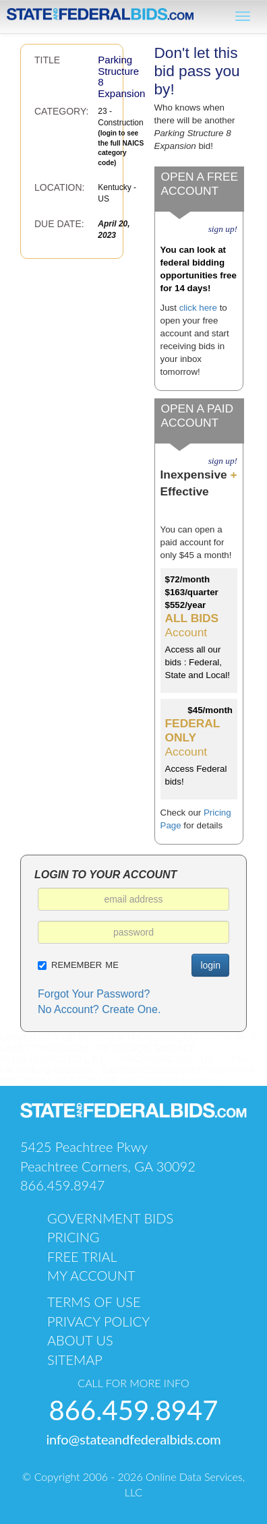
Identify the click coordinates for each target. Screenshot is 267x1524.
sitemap (74, 1359)
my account (91, 1275)
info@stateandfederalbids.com (133, 1439)
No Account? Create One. (99, 1009)
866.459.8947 (62, 1185)
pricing (73, 1237)
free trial (82, 1256)
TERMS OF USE (94, 1301)
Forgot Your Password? (94, 994)
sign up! (222, 229)
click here (198, 308)
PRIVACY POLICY (98, 1321)
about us (80, 1340)
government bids (110, 1218)
